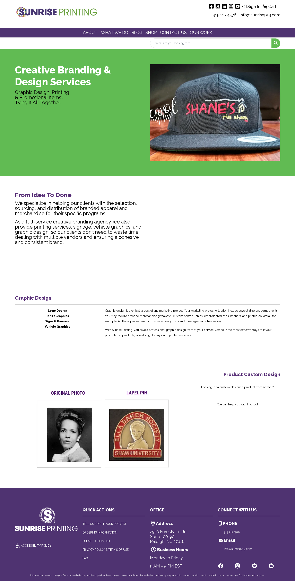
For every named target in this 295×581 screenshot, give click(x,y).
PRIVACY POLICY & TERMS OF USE (106, 549)
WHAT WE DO (114, 32)
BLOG (136, 32)
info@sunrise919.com (260, 14)
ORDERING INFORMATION (100, 532)
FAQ (85, 558)
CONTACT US (173, 32)
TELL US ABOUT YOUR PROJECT (105, 524)
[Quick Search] (211, 43)
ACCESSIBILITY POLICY (33, 545)
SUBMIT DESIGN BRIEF (97, 541)
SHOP (151, 32)
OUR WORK (201, 32)
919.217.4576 (224, 14)
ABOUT (90, 32)
